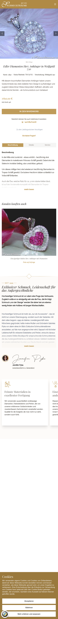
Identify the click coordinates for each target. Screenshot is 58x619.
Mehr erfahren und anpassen (29, 614)
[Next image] (56, 33)
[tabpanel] (29, 172)
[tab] (12, 145)
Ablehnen (29, 608)
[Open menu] (55, 4)
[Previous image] (2, 33)
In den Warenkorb (29, 111)
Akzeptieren (29, 601)
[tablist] (29, 145)
